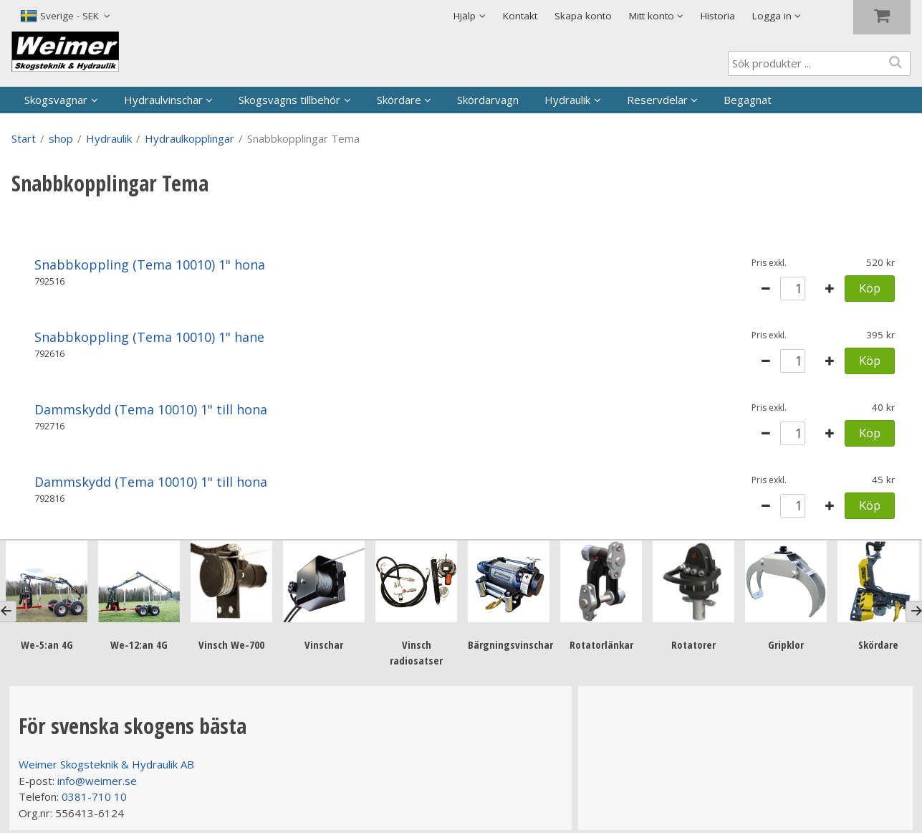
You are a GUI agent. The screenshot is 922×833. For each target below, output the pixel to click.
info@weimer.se (97, 781)
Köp (869, 288)
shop (61, 138)
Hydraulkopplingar (189, 138)
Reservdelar (657, 99)
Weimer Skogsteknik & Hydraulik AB (106, 764)
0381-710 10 (94, 796)
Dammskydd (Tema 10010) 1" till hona (150, 409)
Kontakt (520, 15)
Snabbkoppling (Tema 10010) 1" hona (149, 264)
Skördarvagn (488, 99)
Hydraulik (567, 99)
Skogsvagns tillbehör (289, 99)
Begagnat (748, 99)
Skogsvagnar (55, 99)
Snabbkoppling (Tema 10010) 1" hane (149, 337)
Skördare (399, 99)
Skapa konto (583, 15)
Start (23, 138)
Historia (718, 15)
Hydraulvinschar (163, 99)
